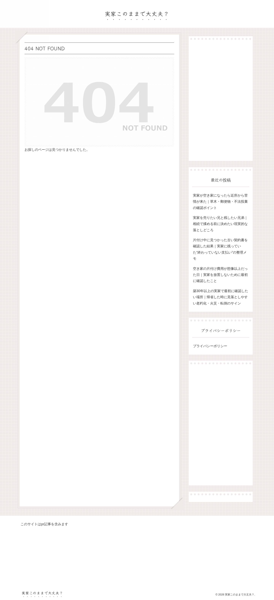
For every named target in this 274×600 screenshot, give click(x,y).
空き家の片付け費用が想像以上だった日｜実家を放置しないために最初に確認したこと (220, 275)
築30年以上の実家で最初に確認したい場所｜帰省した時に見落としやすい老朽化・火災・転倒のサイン (220, 297)
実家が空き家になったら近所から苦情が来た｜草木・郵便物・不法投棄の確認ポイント (220, 202)
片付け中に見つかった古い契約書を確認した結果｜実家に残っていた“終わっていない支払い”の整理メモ (220, 249)
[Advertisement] (220, 100)
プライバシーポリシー (210, 346)
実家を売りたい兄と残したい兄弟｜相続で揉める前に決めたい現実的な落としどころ (220, 224)
